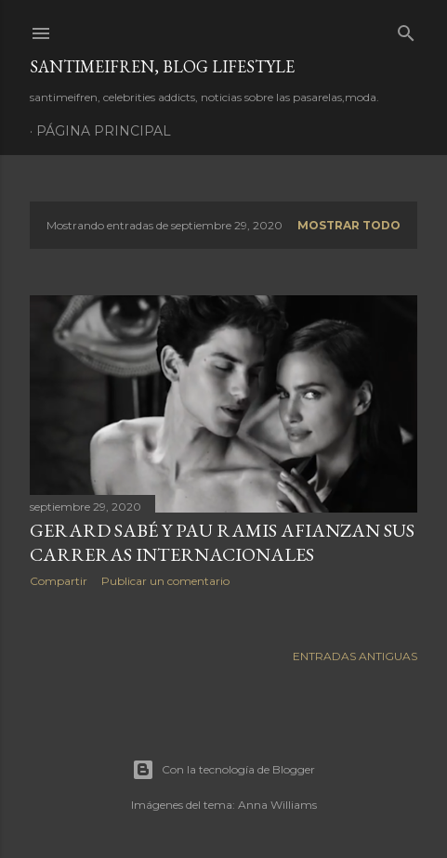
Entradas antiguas (355, 656)
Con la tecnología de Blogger (223, 770)
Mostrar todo (349, 225)
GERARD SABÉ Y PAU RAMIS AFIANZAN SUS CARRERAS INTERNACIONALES (222, 542)
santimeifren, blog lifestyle (162, 66)
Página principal (103, 131)
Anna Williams (277, 805)
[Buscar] (406, 29)
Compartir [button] (58, 581)
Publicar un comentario (165, 581)
